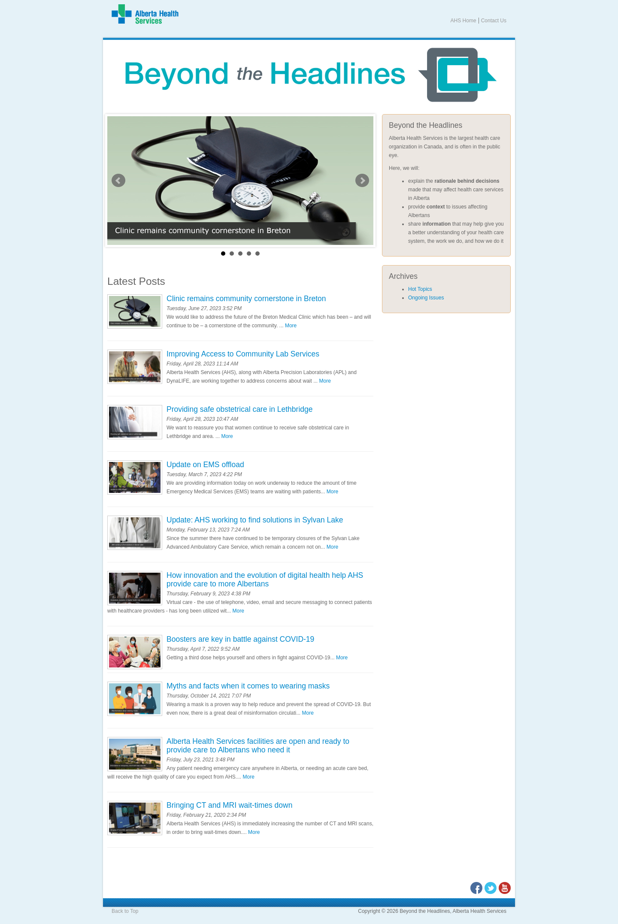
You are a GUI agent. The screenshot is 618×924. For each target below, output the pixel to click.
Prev (118, 180)
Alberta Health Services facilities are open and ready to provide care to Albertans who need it (258, 745)
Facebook (476, 888)
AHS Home (463, 21)
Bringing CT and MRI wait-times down (229, 805)
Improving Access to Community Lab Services (243, 354)
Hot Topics (420, 289)
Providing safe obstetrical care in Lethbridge (239, 409)
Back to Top (125, 911)
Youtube (505, 888)
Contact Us (493, 21)
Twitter (491, 888)
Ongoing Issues (426, 298)
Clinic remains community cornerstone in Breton (246, 298)
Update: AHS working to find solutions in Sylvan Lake (255, 520)
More (291, 326)
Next (362, 180)
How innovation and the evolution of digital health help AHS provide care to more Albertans (265, 579)
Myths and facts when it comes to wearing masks (248, 686)
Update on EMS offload (205, 464)
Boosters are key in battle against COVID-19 (240, 639)
